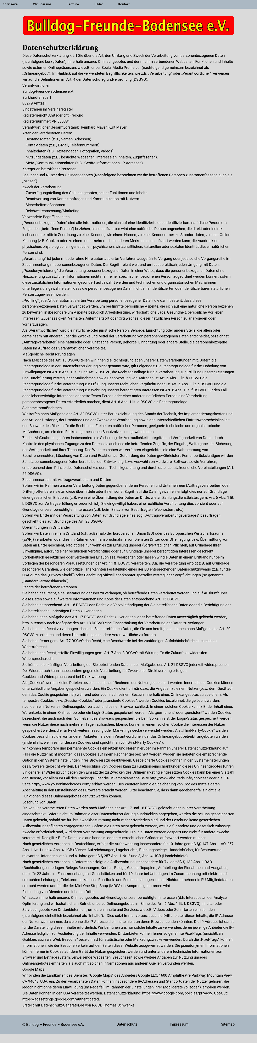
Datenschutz (127, 1024)
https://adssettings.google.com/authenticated (60, 999)
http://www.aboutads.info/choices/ (179, 778)
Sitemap (228, 1024)
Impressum (179, 1024)
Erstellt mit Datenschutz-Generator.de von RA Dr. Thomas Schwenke (78, 1005)
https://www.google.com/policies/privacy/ (177, 993)
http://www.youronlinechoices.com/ (61, 784)
